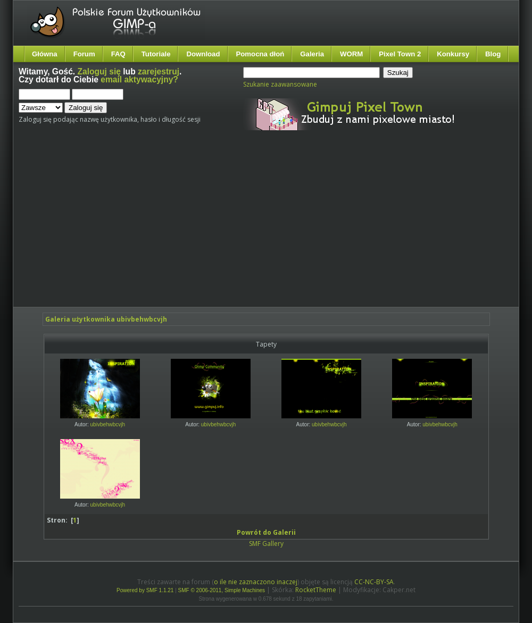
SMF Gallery (266, 543)
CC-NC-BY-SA (374, 581)
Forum (84, 54)
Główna (44, 54)
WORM (351, 54)
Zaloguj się (99, 71)
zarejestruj (158, 71)
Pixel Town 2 (400, 54)
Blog (493, 54)
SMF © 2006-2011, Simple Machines (221, 590)
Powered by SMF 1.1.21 (145, 590)
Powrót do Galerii (266, 532)
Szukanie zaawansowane (280, 84)
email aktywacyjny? (139, 79)
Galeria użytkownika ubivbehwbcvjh (106, 319)
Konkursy (453, 54)
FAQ (118, 54)
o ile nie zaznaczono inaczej (255, 581)
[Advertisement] (185, 227)
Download (203, 54)
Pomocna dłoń (260, 54)
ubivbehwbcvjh (108, 424)
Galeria (312, 54)
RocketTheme (315, 589)
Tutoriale (156, 54)
